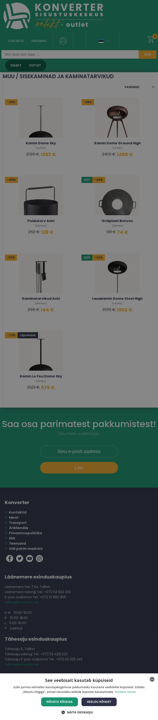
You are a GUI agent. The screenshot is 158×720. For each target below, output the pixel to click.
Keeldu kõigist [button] (99, 702)
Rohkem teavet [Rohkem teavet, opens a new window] (125, 692)
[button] (79, 712)
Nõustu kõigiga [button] (60, 702)
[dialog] (79, 360)
